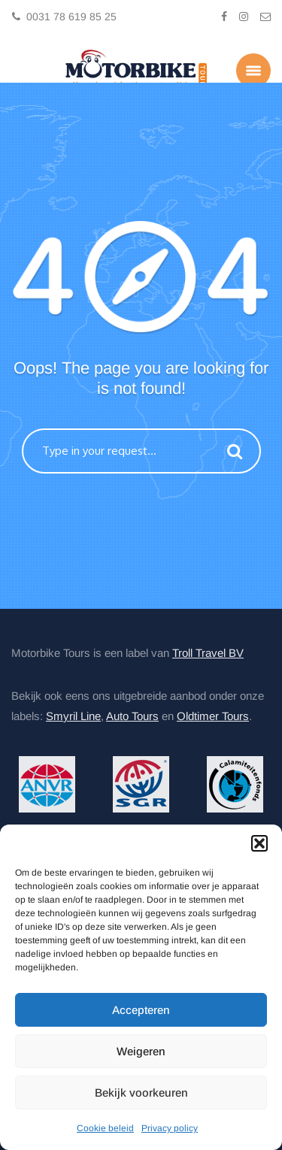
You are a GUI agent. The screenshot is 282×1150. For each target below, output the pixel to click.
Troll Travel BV (208, 652)
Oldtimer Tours (213, 716)
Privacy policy (169, 1128)
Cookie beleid (105, 1128)
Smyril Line (73, 716)
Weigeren (141, 1051)
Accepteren (141, 1009)
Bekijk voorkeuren (141, 1092)
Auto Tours (132, 716)
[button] (259, 843)
